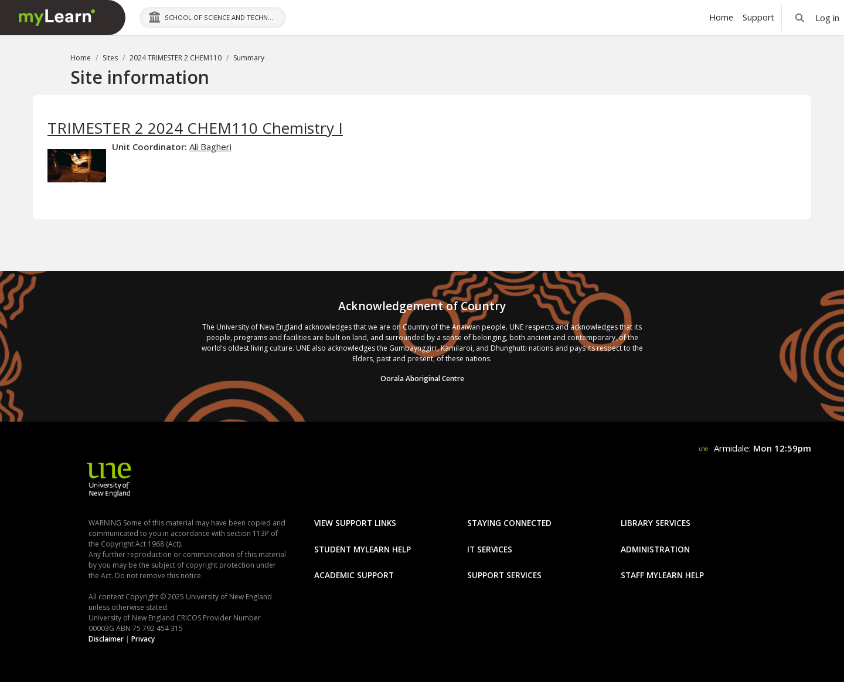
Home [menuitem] (721, 17)
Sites (110, 58)
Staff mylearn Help (662, 575)
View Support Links (355, 522)
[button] (800, 17)
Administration (655, 549)
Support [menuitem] (758, 17)
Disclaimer (106, 639)
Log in (827, 17)
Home (80, 58)
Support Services (504, 575)
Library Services (655, 522)
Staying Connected (509, 522)
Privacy (143, 639)
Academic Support (354, 575)
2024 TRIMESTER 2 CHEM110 (176, 58)
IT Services (489, 549)
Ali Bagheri (210, 146)
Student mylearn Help (362, 549)
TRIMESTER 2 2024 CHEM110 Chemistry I (195, 127)
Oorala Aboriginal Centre (422, 379)
